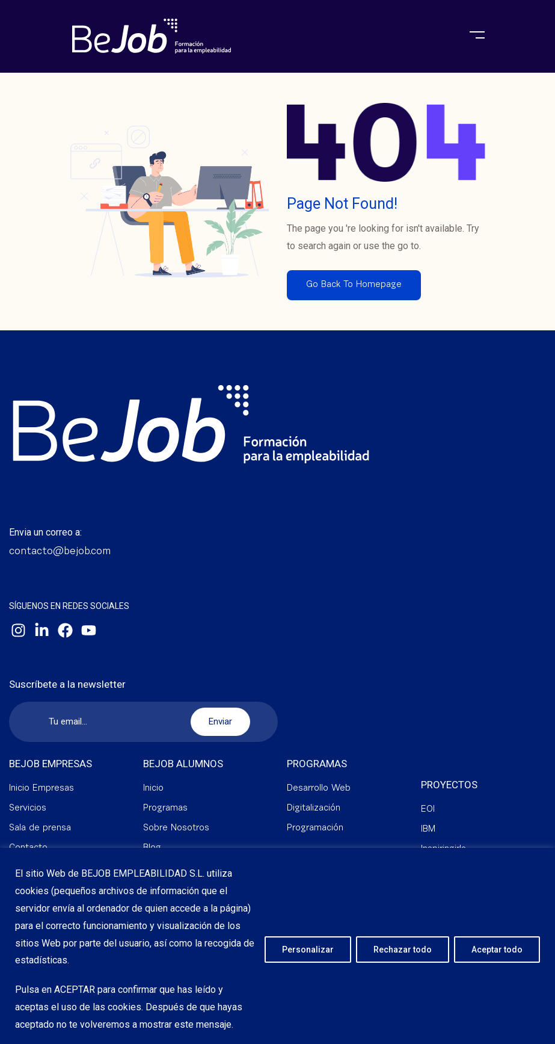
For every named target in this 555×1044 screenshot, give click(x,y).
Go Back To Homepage (354, 284)
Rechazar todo (402, 949)
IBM (428, 829)
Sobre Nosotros (176, 828)
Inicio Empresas (41, 788)
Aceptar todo (497, 949)
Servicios (27, 808)
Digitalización (313, 808)
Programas (165, 808)
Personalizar (308, 949)
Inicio (153, 788)
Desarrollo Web (319, 788)
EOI (428, 809)
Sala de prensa (40, 828)
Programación (315, 828)
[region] (277, 946)
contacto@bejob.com (60, 551)
